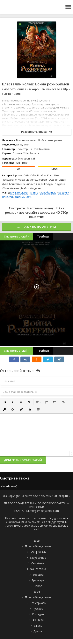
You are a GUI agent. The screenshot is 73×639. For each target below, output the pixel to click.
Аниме (34, 192)
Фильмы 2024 (23, 197)
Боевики (63, 192)
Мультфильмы (19, 192)
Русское (38, 608)
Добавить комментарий (23, 460)
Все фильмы (38, 552)
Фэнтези (7, 197)
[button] (4, 402)
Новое (38, 586)
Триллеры (38, 580)
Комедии (38, 614)
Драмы (37, 631)
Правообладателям (38, 546)
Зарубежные (48, 192)
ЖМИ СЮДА (37, 507)
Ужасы (38, 625)
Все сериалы (38, 603)
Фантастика (38, 569)
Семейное (38, 563)
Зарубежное (38, 557)
